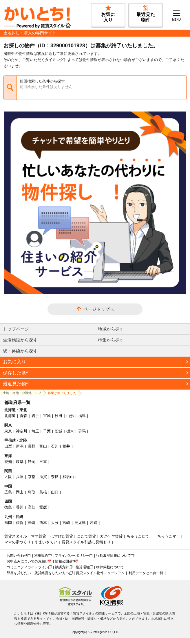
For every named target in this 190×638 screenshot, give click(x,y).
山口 (55, 492)
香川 (19, 507)
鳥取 (31, 492)
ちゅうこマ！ (168, 536)
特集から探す (111, 339)
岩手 (35, 416)
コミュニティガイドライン (27, 567)
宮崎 (66, 522)
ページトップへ (98, 309)
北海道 (10, 416)
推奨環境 (82, 567)
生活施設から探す (20, 339)
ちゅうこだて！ (140, 536)
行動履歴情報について (113, 555)
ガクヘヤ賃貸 (111, 536)
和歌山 (68, 477)
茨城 (58, 431)
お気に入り (14, 361)
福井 (66, 446)
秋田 (58, 416)
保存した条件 (17, 372)
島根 (43, 492)
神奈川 (21, 431)
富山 (43, 446)
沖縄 (93, 522)
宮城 (47, 416)
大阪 (8, 477)
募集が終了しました (62, 393)
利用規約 (41, 555)
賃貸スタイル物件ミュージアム (100, 573)
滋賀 (43, 477)
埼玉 (35, 431)
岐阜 (19, 461)
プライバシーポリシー (72, 555)
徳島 (8, 507)
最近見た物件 (17, 383)
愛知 (8, 461)
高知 (31, 507)
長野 (31, 446)
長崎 (31, 522)
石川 (55, 446)
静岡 (31, 461)
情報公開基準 (65, 561)
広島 (8, 492)
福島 (82, 416)
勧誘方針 (62, 567)
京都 (31, 477)
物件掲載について (110, 567)
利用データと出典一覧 (146, 573)
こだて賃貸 (86, 536)
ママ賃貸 (38, 536)
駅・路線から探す (20, 350)
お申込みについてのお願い (27, 561)
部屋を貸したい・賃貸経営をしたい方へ (38, 573)
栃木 (70, 431)
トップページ (16, 328)
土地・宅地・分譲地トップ (22, 393)
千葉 (47, 431)
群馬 (82, 431)
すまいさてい (46, 542)
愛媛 (43, 507)
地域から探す (111, 328)
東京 (8, 431)
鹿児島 (80, 522)
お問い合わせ (17, 555)
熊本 (43, 522)
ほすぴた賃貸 (61, 536)
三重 (43, 461)
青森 (23, 416)
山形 (70, 416)
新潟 (19, 446)
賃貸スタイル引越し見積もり (86, 542)
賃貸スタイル (15, 536)
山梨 (8, 446)
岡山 (19, 492)
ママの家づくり (17, 542)
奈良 (55, 477)
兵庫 (19, 477)
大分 (55, 522)
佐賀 (19, 522)
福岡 (8, 522)
